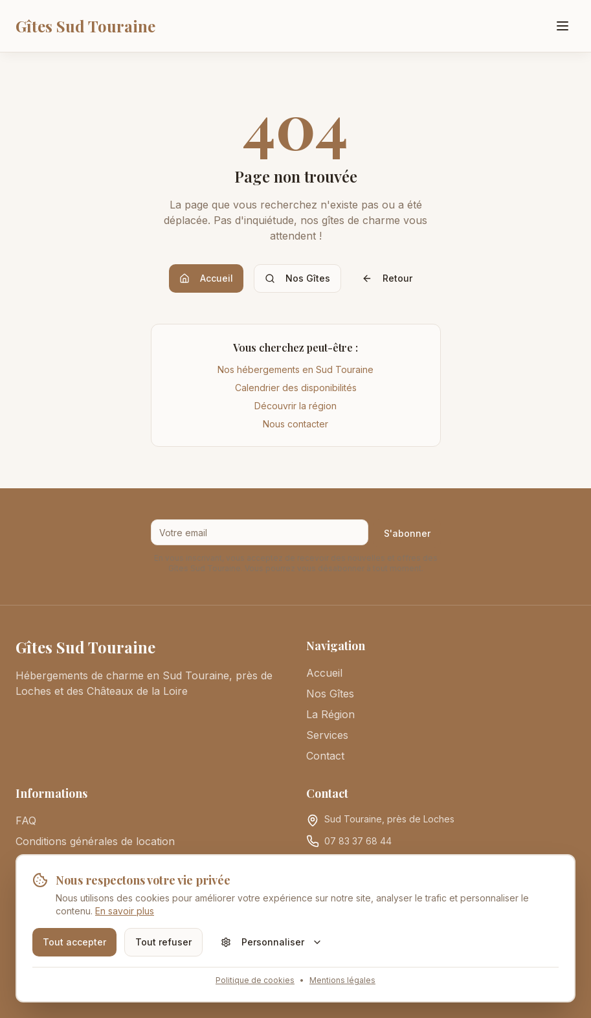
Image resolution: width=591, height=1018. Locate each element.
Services (327, 735)
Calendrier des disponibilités (296, 387)
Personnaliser (271, 941)
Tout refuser (163, 941)
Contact (325, 755)
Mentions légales (342, 980)
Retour (387, 278)
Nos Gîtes (297, 278)
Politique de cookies (255, 980)
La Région (330, 714)
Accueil (206, 278)
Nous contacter (295, 423)
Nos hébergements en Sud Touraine (295, 369)
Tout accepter (74, 941)
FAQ (26, 820)
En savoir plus (124, 910)
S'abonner (407, 533)
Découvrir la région (295, 405)
